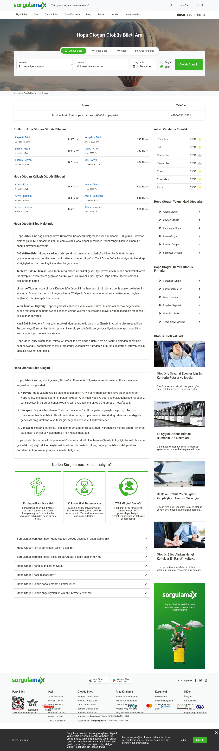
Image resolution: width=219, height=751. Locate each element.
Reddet (183, 740)
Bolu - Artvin (91, 160)
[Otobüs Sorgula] (189, 64)
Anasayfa (18, 93)
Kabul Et (200, 740)
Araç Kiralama (72, 14)
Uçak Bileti (22, 14)
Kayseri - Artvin (23, 137)
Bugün (166, 62)
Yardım (115, 14)
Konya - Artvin (92, 148)
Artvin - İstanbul (93, 207)
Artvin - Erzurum (23, 184)
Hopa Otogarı (42, 93)
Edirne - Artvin (22, 148)
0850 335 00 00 (191, 15)
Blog (88, 14)
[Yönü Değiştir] (72, 64)
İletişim (101, 14)
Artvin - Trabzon (23, 207)
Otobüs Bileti (51, 14)
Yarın (165, 66)
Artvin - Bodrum (23, 195)
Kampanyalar (133, 14)
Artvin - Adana (92, 184)
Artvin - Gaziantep (94, 195)
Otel (36, 14)
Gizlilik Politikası (76, 747)
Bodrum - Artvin (23, 160)
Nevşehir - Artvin (93, 137)
